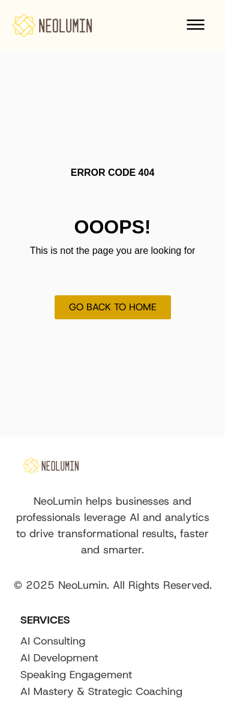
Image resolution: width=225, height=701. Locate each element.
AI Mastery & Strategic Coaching (101, 691)
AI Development (59, 658)
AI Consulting (53, 641)
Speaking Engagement (76, 674)
